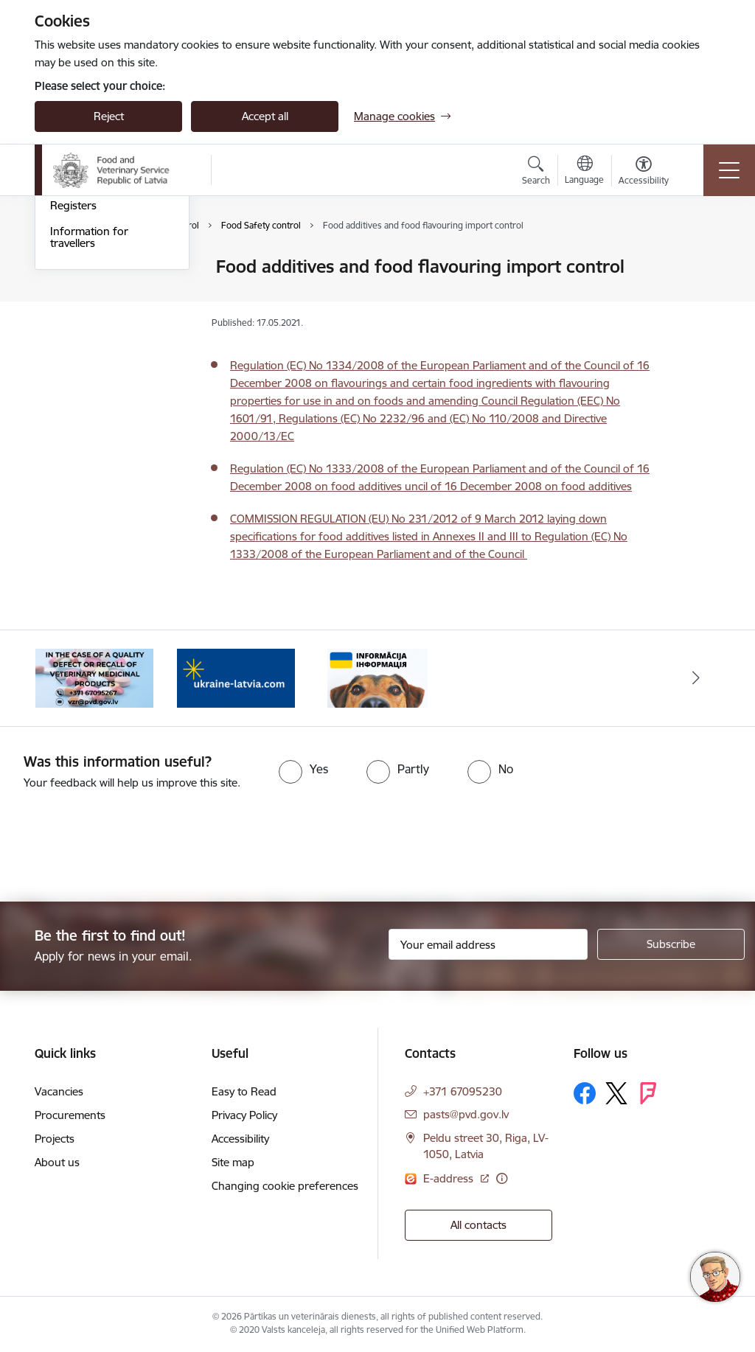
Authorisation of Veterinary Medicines (101, 274)
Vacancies (59, 1091)
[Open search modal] (536, 172)
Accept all (265, 116)
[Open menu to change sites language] (584, 172)
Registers (73, 382)
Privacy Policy (244, 1115)
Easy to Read (244, 1091)
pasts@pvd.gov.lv (466, 1114)
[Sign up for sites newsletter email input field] (488, 944)
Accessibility (240, 1139)
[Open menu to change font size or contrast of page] (643, 172)
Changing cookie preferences (285, 1186)
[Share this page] (699, 297)
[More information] (501, 1178)
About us (57, 1162)
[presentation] (123, 847)
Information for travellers (89, 413)
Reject (109, 116)
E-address (449, 1178)
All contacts (478, 1225)
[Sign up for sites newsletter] (671, 944)
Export (67, 331)
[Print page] (699, 261)
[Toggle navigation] (729, 170)
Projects (54, 1139)
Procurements (70, 1115)
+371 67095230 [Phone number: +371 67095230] (462, 1091)
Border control (87, 305)
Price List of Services (100, 356)
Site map (233, 1162)
